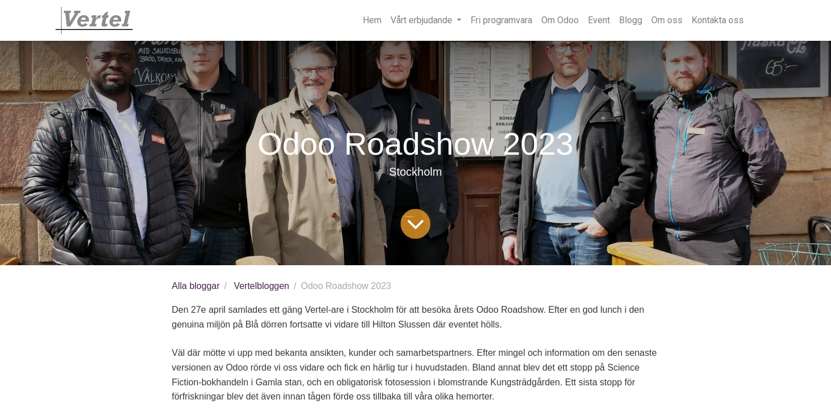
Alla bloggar (196, 286)
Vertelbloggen (261, 286)
